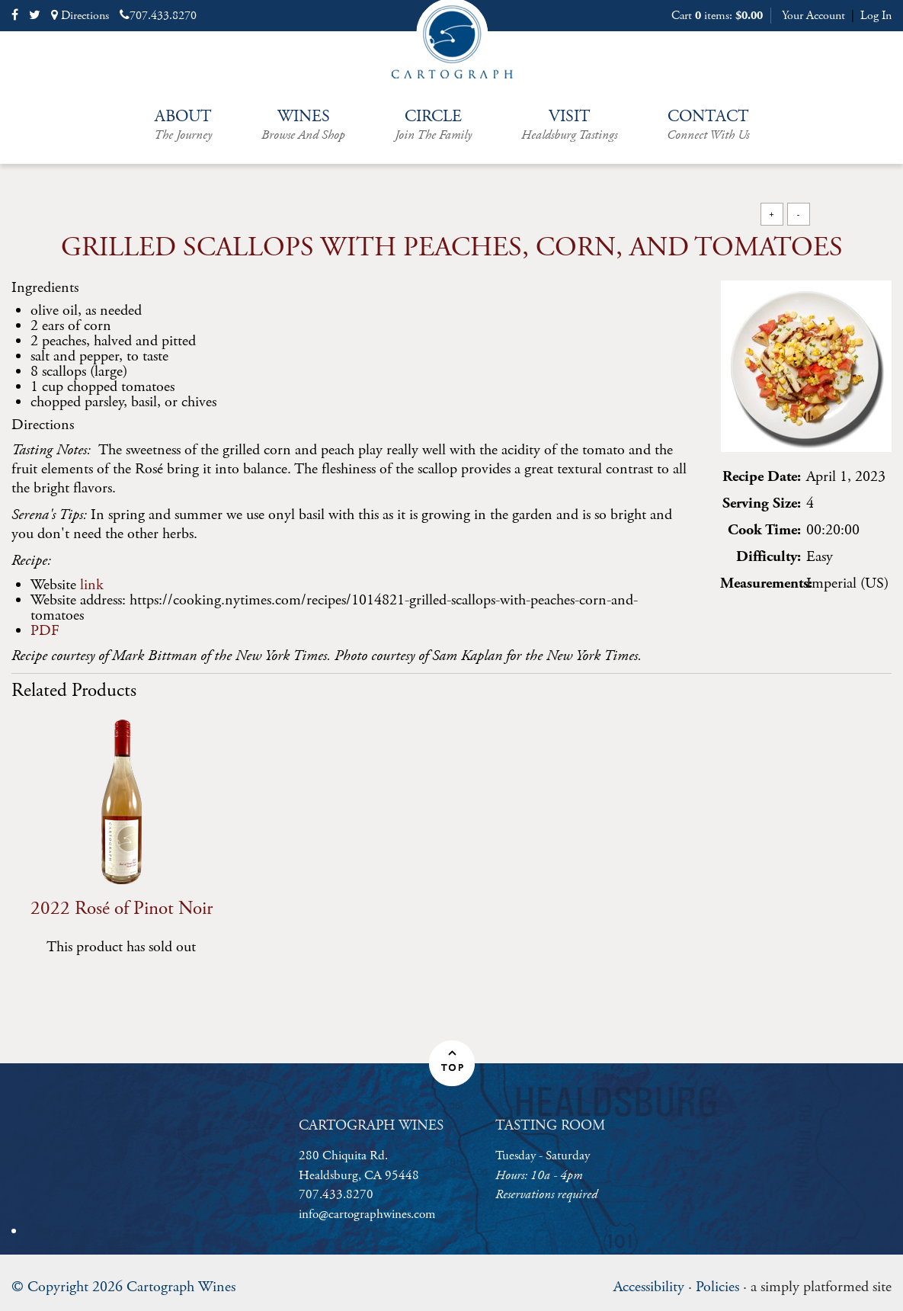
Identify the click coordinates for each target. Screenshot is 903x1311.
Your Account (813, 16)
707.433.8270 (158, 16)
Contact (708, 125)
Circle (433, 125)
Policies (717, 1287)
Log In (876, 16)
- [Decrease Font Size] (798, 214)
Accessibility (648, 1287)
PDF (44, 630)
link (92, 585)
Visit (569, 125)
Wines (303, 125)
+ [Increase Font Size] (771, 214)
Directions (80, 16)
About (183, 125)
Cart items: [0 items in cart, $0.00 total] (717, 16)
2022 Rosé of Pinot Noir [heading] (121, 908)
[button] (452, 1063)
